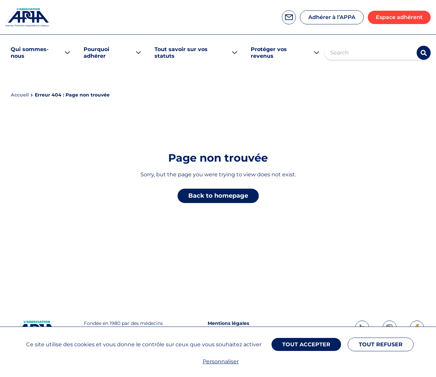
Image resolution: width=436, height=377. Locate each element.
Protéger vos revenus (269, 52)
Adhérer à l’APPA (331, 17)
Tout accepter (306, 344)
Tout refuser (381, 344)
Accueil (20, 95)
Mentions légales (228, 323)
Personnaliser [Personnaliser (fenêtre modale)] (221, 361)
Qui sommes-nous (29, 52)
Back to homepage (218, 195)
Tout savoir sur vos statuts (181, 52)
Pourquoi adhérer (96, 52)
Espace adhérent (399, 17)
